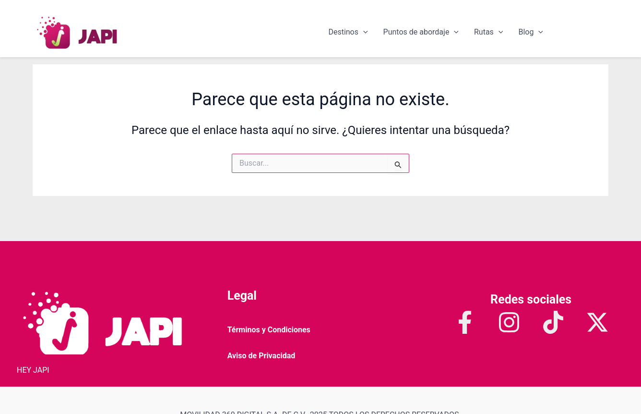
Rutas (488, 32)
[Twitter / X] (597, 322)
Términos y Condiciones (268, 329)
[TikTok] (553, 322)
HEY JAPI (33, 370)
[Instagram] (509, 322)
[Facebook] (464, 322)
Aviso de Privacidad (261, 355)
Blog (530, 32)
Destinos (348, 32)
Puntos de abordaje (421, 32)
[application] (363, 32)
